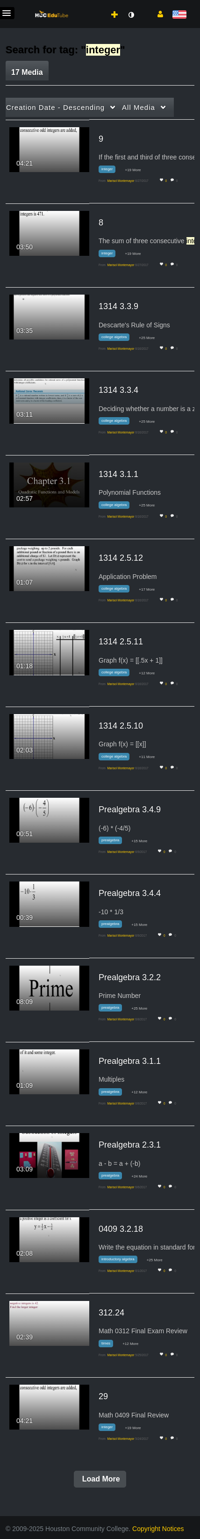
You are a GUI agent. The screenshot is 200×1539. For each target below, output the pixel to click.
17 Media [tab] (27, 72)
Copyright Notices (158, 1528)
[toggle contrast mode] (131, 15)
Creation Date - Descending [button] (55, 107)
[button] (157, 13)
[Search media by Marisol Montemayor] (120, 180)
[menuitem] (94, 5)
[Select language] (179, 15)
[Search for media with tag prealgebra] (114, 842)
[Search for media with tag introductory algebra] (121, 1261)
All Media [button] (138, 107)
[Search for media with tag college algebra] (117, 338)
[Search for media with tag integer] (110, 171)
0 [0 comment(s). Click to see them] (177, 180)
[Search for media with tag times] (109, 1344)
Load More (100, 1479)
